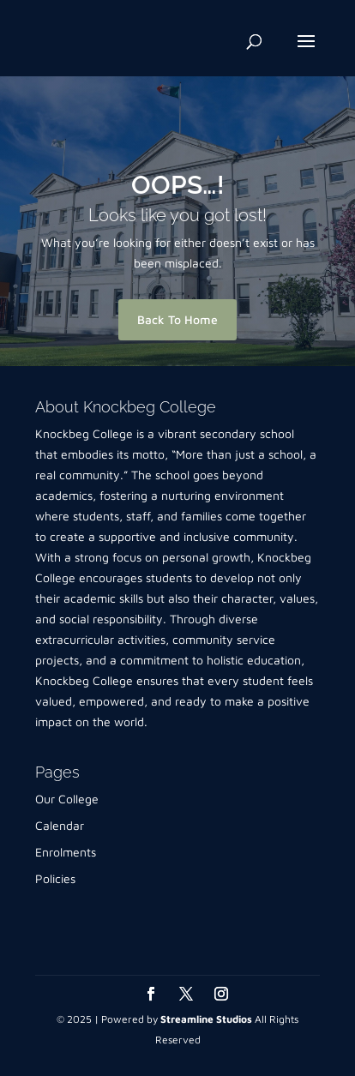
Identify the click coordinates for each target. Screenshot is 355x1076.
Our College (67, 798)
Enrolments (65, 852)
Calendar (59, 825)
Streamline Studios (206, 1019)
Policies (55, 878)
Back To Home (177, 319)
